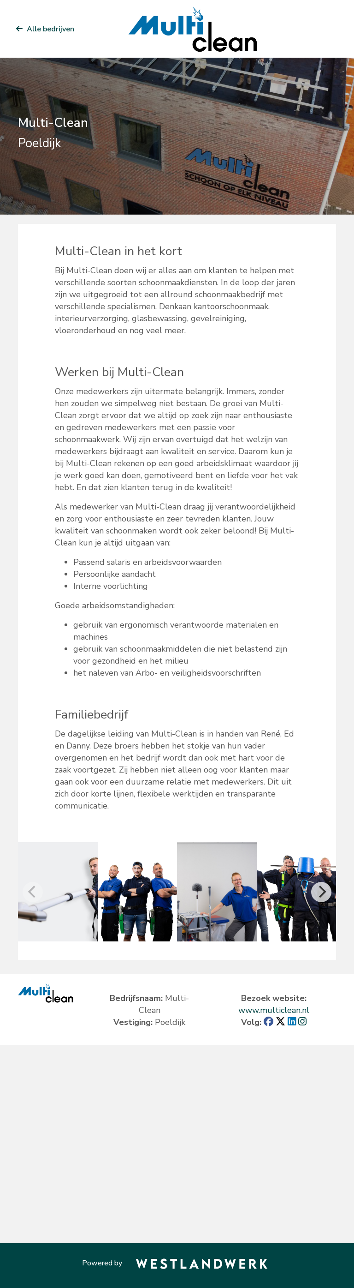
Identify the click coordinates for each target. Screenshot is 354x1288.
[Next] (321, 892)
